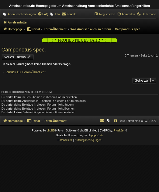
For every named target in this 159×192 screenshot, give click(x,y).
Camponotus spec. (23, 50)
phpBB (51, 130)
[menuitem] (19, 14)
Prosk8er (119, 130)
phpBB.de (97, 135)
